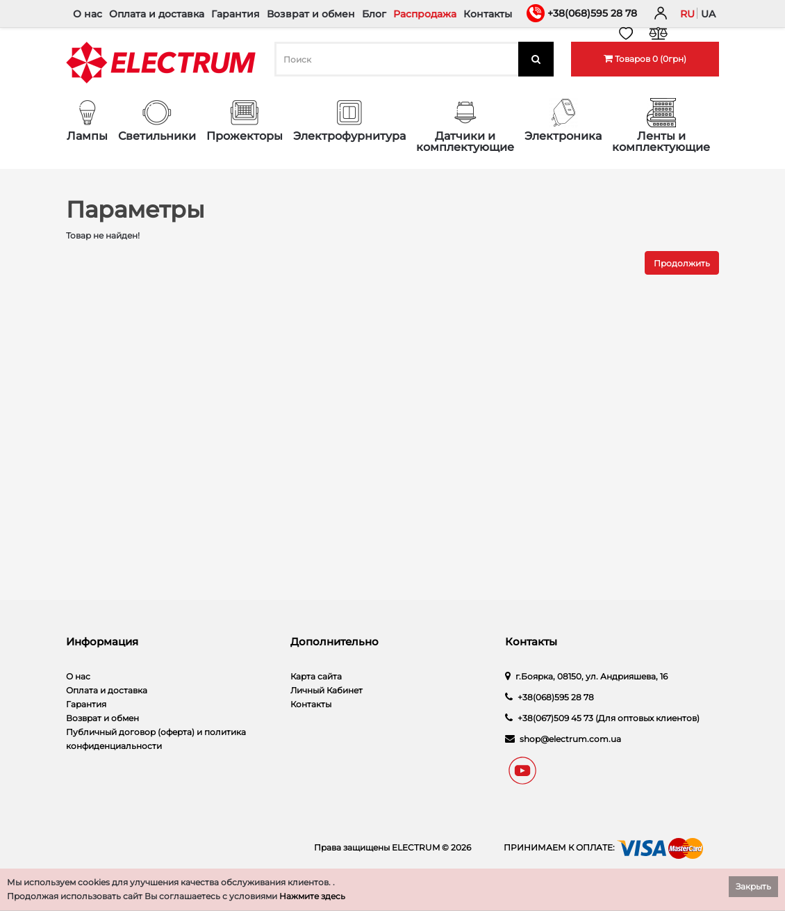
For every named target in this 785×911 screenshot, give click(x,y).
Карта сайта (316, 676)
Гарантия (235, 14)
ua (708, 14)
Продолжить (682, 263)
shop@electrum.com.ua (570, 739)
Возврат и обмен (311, 14)
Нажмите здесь (312, 896)
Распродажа (424, 14)
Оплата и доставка (156, 14)
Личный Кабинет (326, 690)
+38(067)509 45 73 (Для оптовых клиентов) (609, 718)
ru (687, 14)
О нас (87, 14)
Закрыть (753, 886)
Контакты (487, 14)
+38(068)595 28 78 (592, 13)
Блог (374, 14)
